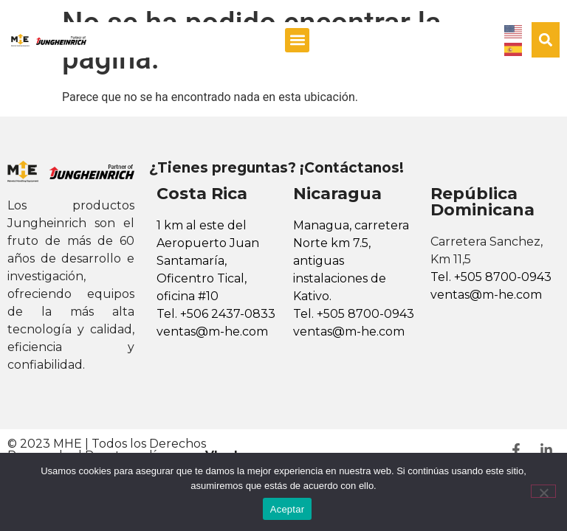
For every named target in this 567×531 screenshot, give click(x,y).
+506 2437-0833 (227, 314)
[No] (543, 491)
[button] (297, 40)
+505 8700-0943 (365, 314)
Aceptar (287, 509)
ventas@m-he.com (212, 331)
